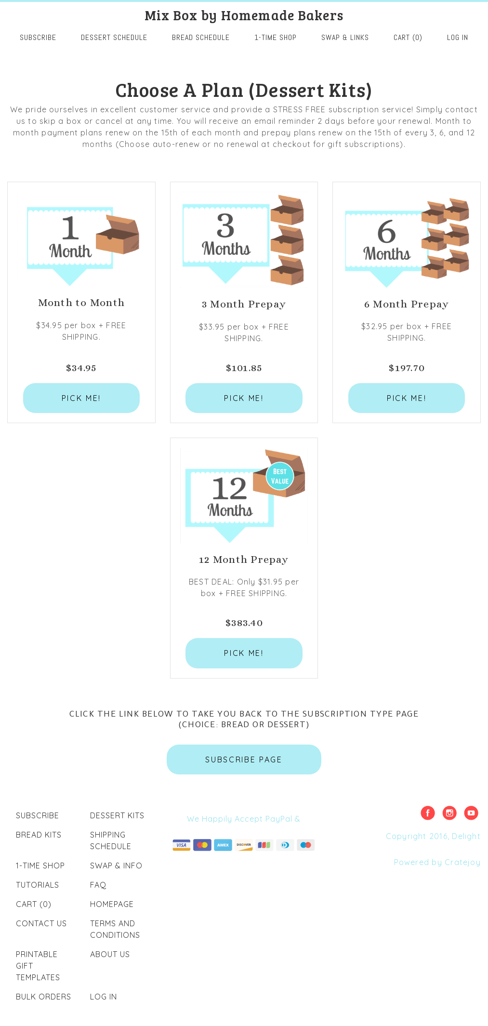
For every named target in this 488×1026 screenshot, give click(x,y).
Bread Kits (39, 834)
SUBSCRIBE (38, 37)
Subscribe (37, 815)
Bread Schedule (201, 37)
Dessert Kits (117, 815)
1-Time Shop (275, 37)
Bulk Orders (43, 996)
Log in (457, 37)
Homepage (112, 904)
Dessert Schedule (114, 37)
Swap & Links (345, 37)
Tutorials (37, 885)
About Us (110, 954)
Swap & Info (116, 865)
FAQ (98, 885)
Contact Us (41, 923)
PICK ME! (81, 398)
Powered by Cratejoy (437, 862)
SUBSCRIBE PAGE (243, 759)
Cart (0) (408, 37)
